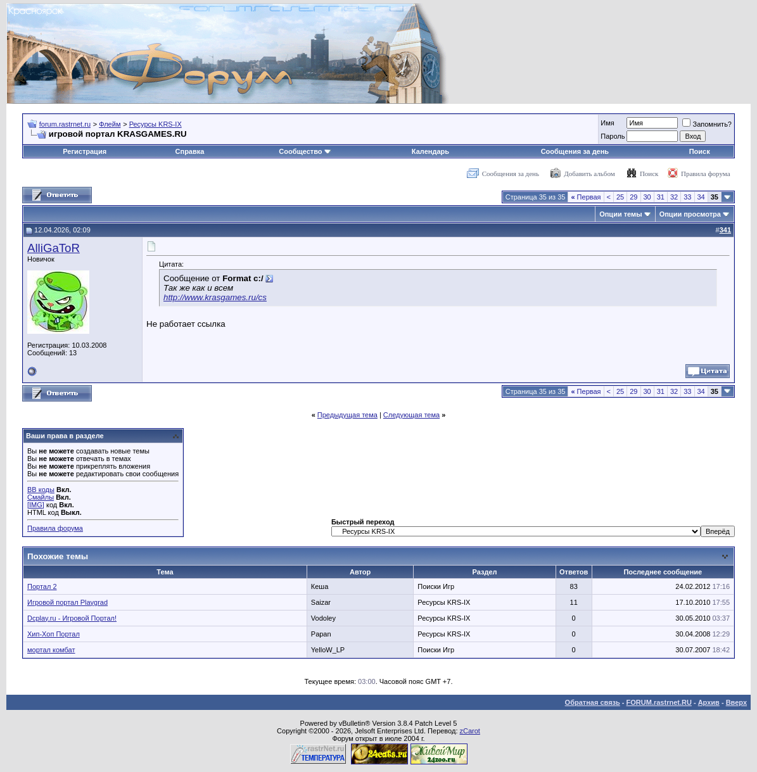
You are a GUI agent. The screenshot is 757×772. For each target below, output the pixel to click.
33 (687, 197)
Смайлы (40, 497)
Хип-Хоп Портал (53, 634)
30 (647, 197)
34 (701, 197)
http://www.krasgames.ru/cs (215, 297)
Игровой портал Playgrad (67, 602)
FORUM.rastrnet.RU (659, 702)
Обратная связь (592, 702)
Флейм (109, 124)
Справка (190, 151)
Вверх (736, 702)
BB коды (40, 489)
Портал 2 (42, 586)
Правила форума (705, 173)
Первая (586, 197)
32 (674, 197)
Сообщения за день (575, 151)
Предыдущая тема (347, 415)
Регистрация (84, 151)
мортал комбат (51, 650)
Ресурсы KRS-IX (155, 124)
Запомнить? (707, 124)
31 (661, 197)
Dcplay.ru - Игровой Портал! (72, 618)
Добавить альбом (589, 173)
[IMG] (35, 505)
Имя (607, 123)
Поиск (699, 151)
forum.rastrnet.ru (65, 124)
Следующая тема (411, 415)
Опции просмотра (690, 214)
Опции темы (620, 214)
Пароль (613, 136)
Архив (709, 702)
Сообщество (305, 151)
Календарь (430, 151)
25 (620, 197)
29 (633, 197)
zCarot (470, 731)
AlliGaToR (53, 248)
